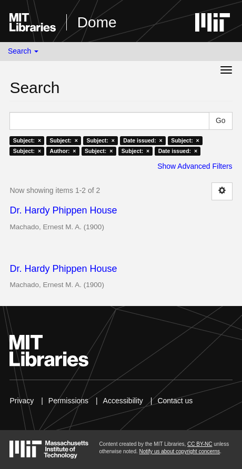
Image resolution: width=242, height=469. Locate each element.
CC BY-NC (199, 444)
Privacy (21, 400)
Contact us (175, 400)
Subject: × (27, 140)
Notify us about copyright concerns (179, 451)
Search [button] (23, 51)
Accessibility (123, 400)
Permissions (68, 400)
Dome (97, 22)
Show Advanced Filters (194, 166)
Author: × (63, 151)
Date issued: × (142, 140)
